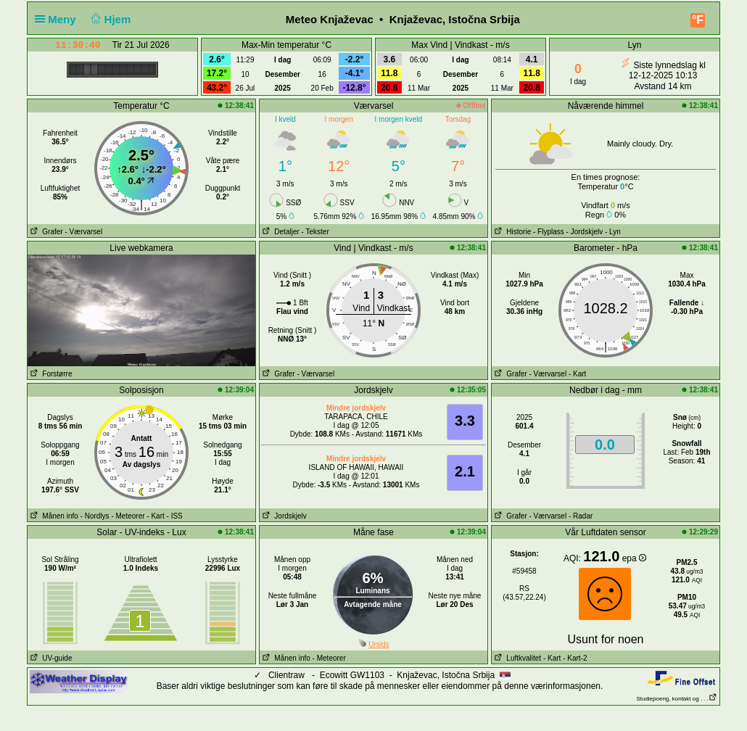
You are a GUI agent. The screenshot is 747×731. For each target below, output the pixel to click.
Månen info (53, 516)
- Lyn (613, 232)
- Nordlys (95, 516)
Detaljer (280, 232)
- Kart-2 (574, 658)
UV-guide (50, 658)
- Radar (581, 516)
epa (634, 558)
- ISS (175, 516)
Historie (511, 232)
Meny (58, 19)
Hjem (109, 19)
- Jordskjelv (584, 232)
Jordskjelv (283, 516)
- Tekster (315, 232)
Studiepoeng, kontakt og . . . (676, 698)
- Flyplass (548, 232)
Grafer (45, 232)
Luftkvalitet (516, 658)
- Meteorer (127, 516)
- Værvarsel (83, 232)
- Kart (577, 374)
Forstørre (50, 374)
